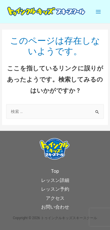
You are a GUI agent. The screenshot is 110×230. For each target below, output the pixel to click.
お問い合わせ (55, 207)
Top (55, 171)
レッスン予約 (55, 189)
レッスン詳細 (55, 180)
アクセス (55, 198)
